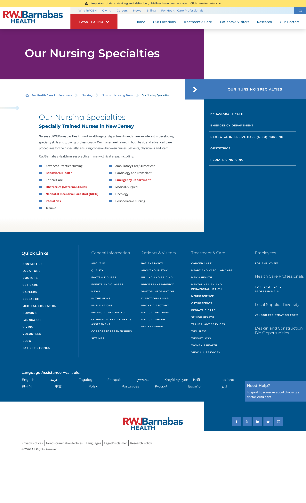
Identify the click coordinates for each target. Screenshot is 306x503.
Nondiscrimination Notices (64, 443)
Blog (26, 340)
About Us (98, 263)
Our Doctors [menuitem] (289, 22)
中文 (58, 386)
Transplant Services (208, 324)
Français (114, 380)
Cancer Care (201, 263)
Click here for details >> (206, 3)
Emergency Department (133, 180)
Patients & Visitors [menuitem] (234, 22)
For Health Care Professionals (182, 10)
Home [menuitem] (140, 22)
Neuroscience (202, 296)
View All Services (205, 352)
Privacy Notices (32, 443)
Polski (93, 386)
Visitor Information (157, 291)
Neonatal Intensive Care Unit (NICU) (72, 194)
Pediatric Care (203, 310)
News (137, 10)
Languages (32, 320)
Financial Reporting (108, 312)
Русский (161, 386)
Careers (122, 10)
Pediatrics (53, 201)
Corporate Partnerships (111, 331)
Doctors (30, 277)
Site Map (98, 338)
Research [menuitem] (264, 22)
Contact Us (32, 264)
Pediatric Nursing (227, 159)
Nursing (87, 95)
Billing (151, 10)
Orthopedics (201, 303)
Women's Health (204, 345)
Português (130, 386)
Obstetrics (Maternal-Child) (66, 187)
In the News (100, 298)
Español (195, 386)
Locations (31, 270)
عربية (54, 380)
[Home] (35, 18)
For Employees (267, 263)
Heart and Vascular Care (212, 270)
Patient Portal (153, 263)
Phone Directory (155, 305)
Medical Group (153, 319)
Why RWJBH (87, 10)
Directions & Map (155, 298)
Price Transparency (157, 284)
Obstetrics (220, 148)
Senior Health (202, 317)
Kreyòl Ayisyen (176, 380)
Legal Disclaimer (115, 443)
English (28, 380)
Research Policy (141, 443)
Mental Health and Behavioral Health (206, 287)
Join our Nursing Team (117, 95)
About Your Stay (154, 270)
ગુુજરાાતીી (142, 380)
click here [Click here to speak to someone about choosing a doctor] (264, 397)
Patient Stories (36, 347)
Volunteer (32, 333)
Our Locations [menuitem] (164, 22)
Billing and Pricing (157, 277)
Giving (106, 10)
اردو (224, 386)
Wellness (199, 331)
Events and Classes (107, 284)
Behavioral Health (59, 173)
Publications (102, 305)
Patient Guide (152, 326)
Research (31, 298)
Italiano (227, 380)
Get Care (30, 284)
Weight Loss (201, 338)
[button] (300, 10)
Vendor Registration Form (276, 315)
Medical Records (155, 312)
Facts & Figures (103, 277)
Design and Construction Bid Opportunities (279, 330)
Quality (97, 270)
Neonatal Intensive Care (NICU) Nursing (246, 137)
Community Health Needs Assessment (111, 322)
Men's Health (201, 277)
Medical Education (39, 305)
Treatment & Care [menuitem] (197, 22)
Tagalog (86, 380)
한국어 (27, 386)
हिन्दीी (196, 380)
